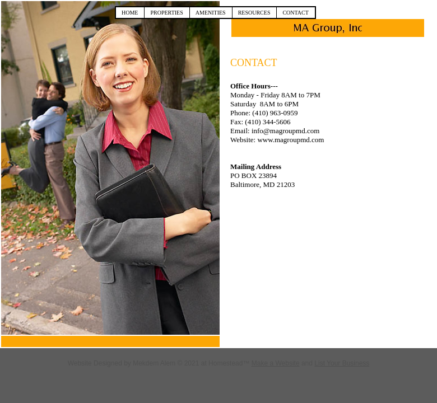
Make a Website (276, 363)
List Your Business (341, 363)
